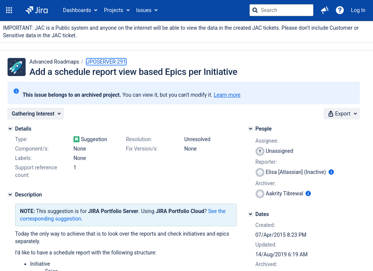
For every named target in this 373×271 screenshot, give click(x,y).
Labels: (23, 158)
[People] (250, 128)
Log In (358, 10)
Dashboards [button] (77, 10)
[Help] (340, 10)
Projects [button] (113, 10)
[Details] (10, 128)
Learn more (227, 95)
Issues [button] (143, 10)
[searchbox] (281, 10)
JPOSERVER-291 (106, 62)
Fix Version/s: (142, 149)
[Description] (10, 194)
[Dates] (250, 214)
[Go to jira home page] (37, 10)
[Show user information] (331, 172)
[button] (9, 10)
